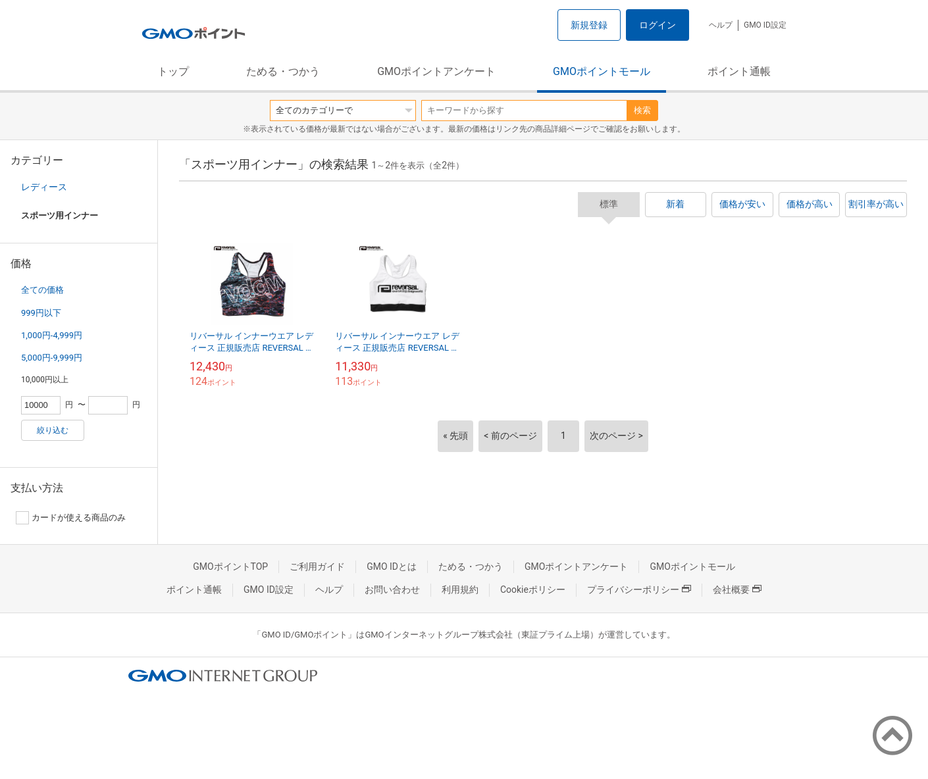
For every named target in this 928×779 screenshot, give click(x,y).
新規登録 (589, 25)
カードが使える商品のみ (71, 517)
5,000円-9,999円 (51, 358)
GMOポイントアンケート (436, 71)
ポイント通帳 (739, 71)
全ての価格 (42, 290)
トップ (173, 71)
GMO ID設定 (765, 25)
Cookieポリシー (532, 589)
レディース (44, 187)
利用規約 (460, 589)
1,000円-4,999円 (51, 335)
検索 (642, 110)
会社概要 (737, 589)
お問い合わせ (392, 589)
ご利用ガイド (317, 566)
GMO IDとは (392, 566)
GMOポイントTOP (230, 566)
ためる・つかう (283, 71)
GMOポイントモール (601, 71)
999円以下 (41, 313)
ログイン (657, 25)
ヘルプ (721, 25)
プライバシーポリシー (639, 589)
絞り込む (52, 430)
